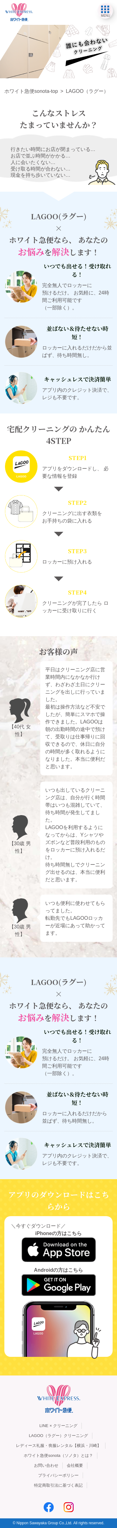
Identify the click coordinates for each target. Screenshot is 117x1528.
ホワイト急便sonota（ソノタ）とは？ (58, 1455)
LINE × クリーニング (58, 1425)
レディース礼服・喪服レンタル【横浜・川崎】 (58, 1445)
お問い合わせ (46, 1465)
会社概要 (75, 1465)
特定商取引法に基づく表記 (58, 1485)
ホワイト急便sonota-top (31, 91)
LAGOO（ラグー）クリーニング (58, 1435)
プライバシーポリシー (58, 1475)
